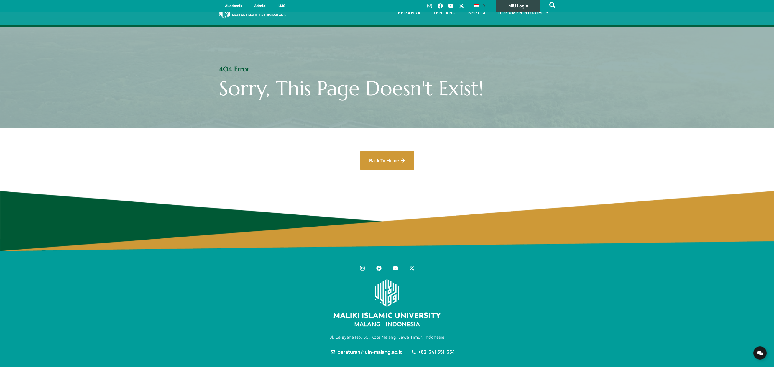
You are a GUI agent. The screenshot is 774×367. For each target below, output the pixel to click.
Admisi (260, 5)
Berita (477, 12)
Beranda (409, 12)
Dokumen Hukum (523, 12)
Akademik (233, 5)
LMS (281, 5)
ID (479, 5)
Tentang (444, 12)
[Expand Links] (760, 353)
